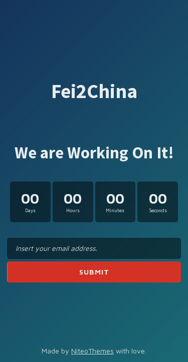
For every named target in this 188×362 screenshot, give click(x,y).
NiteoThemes (92, 350)
